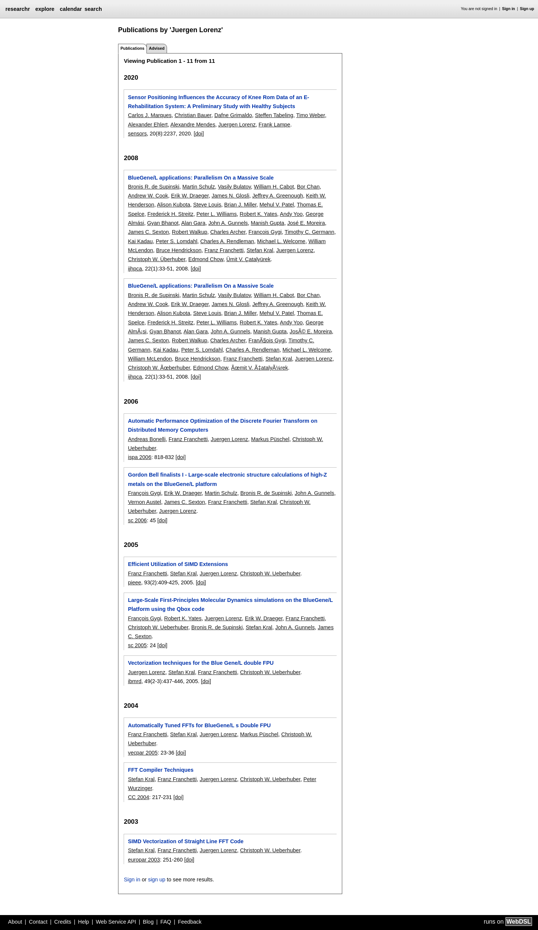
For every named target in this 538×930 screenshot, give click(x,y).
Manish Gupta (267, 223)
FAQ (165, 922)
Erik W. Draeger (190, 196)
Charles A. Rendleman (227, 241)
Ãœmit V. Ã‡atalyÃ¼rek (259, 368)
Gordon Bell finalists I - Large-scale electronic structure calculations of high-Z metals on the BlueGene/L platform (227, 479)
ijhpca (135, 269)
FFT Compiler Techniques (161, 770)
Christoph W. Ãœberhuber (159, 368)
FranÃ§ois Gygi (266, 340)
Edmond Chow (205, 259)
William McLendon (150, 359)
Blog (148, 922)
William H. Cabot (274, 187)
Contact (38, 922)
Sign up (527, 9)
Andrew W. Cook (148, 196)
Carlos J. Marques (149, 115)
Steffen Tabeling (274, 115)
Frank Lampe (274, 125)
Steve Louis (207, 205)
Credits (62, 922)
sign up (156, 879)
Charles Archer (227, 232)
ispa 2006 (139, 457)
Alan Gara (193, 223)
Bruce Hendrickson (179, 250)
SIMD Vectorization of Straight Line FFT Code (185, 841)
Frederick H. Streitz (170, 214)
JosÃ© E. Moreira (311, 331)
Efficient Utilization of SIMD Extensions (178, 564)
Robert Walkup (189, 232)
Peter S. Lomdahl (176, 241)
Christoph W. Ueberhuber (270, 573)
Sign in (508, 9)
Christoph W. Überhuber (156, 259)
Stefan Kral (260, 250)
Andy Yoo (291, 214)
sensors (137, 134)
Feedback (189, 922)
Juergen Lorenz (237, 125)
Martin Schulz (198, 187)
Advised (156, 48)
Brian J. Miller (240, 205)
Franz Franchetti (224, 250)
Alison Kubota (173, 205)
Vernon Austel (144, 502)
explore (44, 9)
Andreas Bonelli (147, 439)
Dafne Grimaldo (233, 115)
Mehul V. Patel (276, 205)
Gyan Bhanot (163, 223)
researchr (17, 9)
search (93, 9)
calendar (71, 9)
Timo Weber (310, 115)
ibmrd (134, 681)
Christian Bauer (192, 115)
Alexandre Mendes (192, 125)
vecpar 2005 (142, 753)
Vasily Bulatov (234, 187)
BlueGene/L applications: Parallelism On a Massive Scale (200, 178)
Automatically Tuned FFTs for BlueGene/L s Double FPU (199, 725)
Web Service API (116, 922)
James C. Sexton (148, 232)
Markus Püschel (270, 439)
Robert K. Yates (258, 214)
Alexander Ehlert (147, 125)
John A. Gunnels (228, 223)
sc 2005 (137, 645)
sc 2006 (137, 520)
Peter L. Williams (217, 214)
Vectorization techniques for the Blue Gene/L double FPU (200, 663)
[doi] (199, 134)
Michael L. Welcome (281, 241)
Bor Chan (308, 187)
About (15, 922)
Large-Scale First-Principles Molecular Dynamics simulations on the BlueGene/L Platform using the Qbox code (230, 604)
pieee (134, 582)
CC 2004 (138, 797)
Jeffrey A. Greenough (277, 196)
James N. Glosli (230, 196)
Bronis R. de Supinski (153, 187)
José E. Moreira (306, 223)
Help (83, 922)
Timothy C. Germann (309, 232)
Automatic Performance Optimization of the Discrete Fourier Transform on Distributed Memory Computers (222, 425)
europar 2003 (144, 860)
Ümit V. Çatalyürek (248, 259)
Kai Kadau (140, 241)
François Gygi (265, 232)
